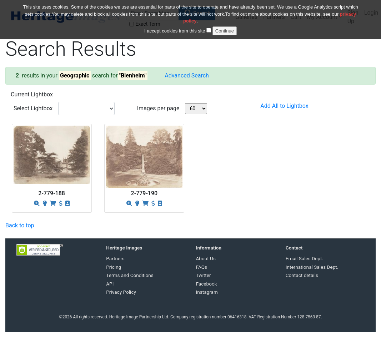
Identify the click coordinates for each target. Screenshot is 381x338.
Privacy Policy (121, 292)
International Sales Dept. (312, 267)
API (110, 284)
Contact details (302, 275)
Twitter (203, 275)
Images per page (158, 108)
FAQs (201, 267)
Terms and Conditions (130, 275)
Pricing (113, 267)
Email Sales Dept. (304, 258)
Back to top (19, 225)
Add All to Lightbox (284, 105)
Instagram (207, 292)
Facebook (206, 284)
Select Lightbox (33, 108)
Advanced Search (187, 75)
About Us (206, 258)
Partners (115, 258)
